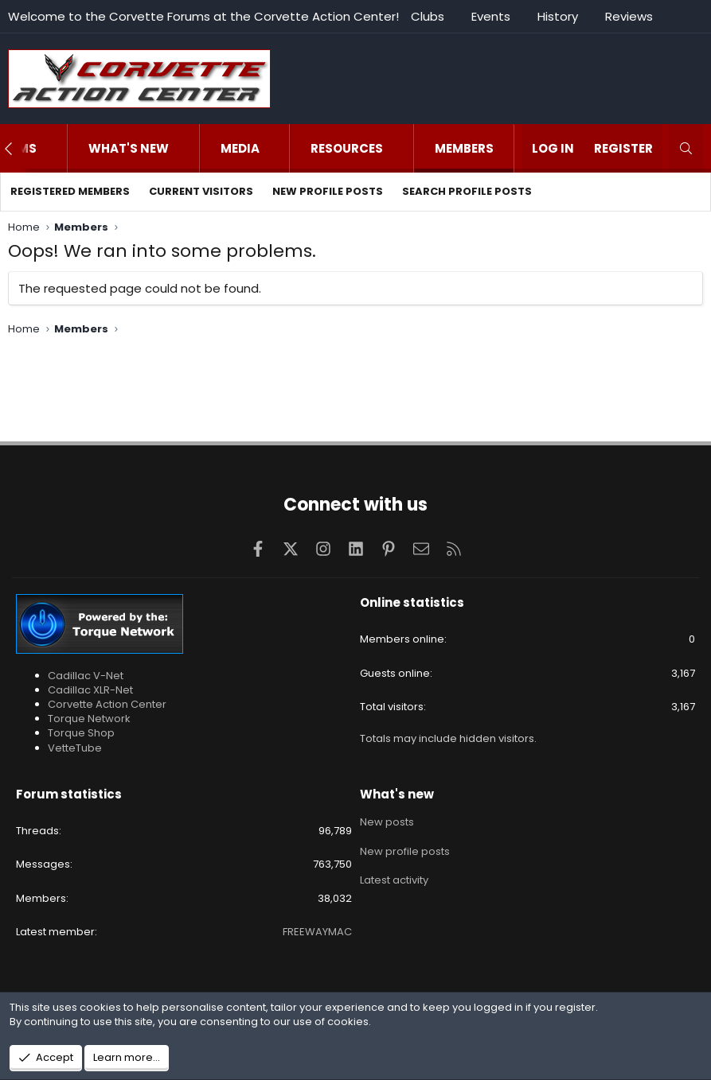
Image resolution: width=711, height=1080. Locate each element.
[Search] (686, 148)
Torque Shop (81, 732)
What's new (128, 148)
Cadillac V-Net (85, 675)
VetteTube (75, 748)
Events (490, 16)
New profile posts (327, 191)
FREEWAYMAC (317, 931)
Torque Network (89, 718)
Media (240, 148)
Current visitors (201, 191)
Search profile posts (467, 191)
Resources (347, 148)
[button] (53, 148)
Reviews (629, 16)
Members (464, 148)
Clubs (427, 16)
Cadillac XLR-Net (90, 689)
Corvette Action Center (107, 704)
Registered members (70, 191)
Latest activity (394, 879)
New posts (387, 821)
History (557, 16)
